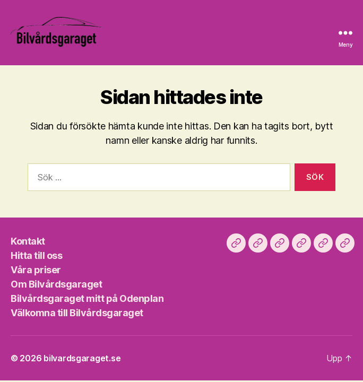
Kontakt (28, 241)
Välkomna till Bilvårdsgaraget (77, 312)
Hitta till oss (36, 255)
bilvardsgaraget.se (82, 358)
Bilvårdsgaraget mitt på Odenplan (87, 298)
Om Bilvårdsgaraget (56, 284)
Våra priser (36, 269)
